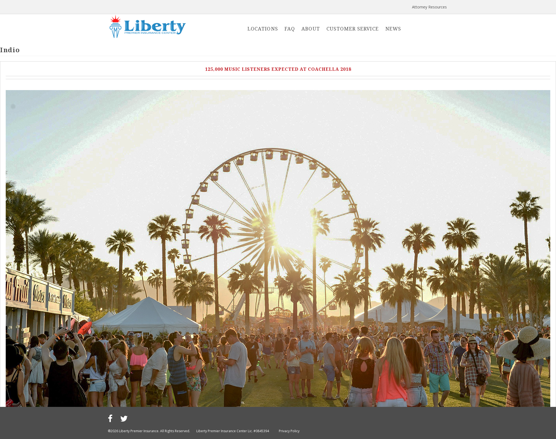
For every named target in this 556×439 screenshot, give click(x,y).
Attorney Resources (429, 7)
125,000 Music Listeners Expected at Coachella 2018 (278, 69)
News (393, 28)
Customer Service (352, 28)
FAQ (290, 28)
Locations (263, 28)
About (310, 28)
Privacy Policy (289, 431)
